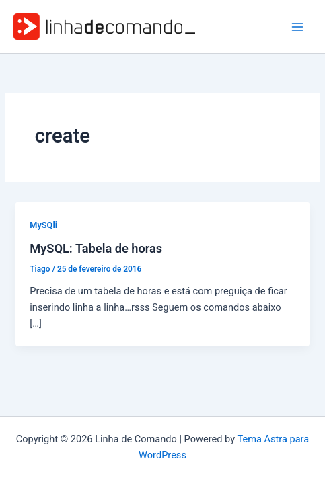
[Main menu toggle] (297, 27)
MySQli (43, 225)
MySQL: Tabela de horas (96, 248)
